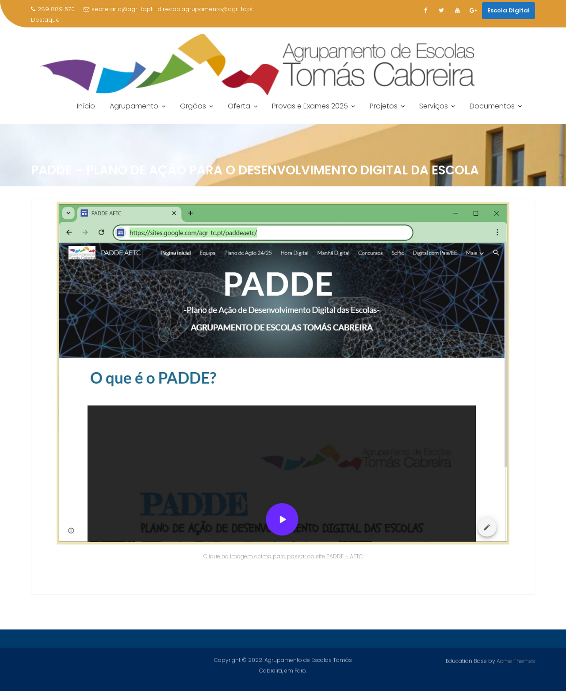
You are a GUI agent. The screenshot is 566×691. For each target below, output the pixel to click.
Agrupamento (134, 106)
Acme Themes (516, 660)
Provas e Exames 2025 (310, 106)
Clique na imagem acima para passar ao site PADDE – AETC (283, 556)
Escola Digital (508, 10)
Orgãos (193, 106)
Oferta (239, 106)
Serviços (433, 106)
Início (86, 106)
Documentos (492, 106)
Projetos (384, 106)
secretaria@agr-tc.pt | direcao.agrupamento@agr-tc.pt (168, 9)
